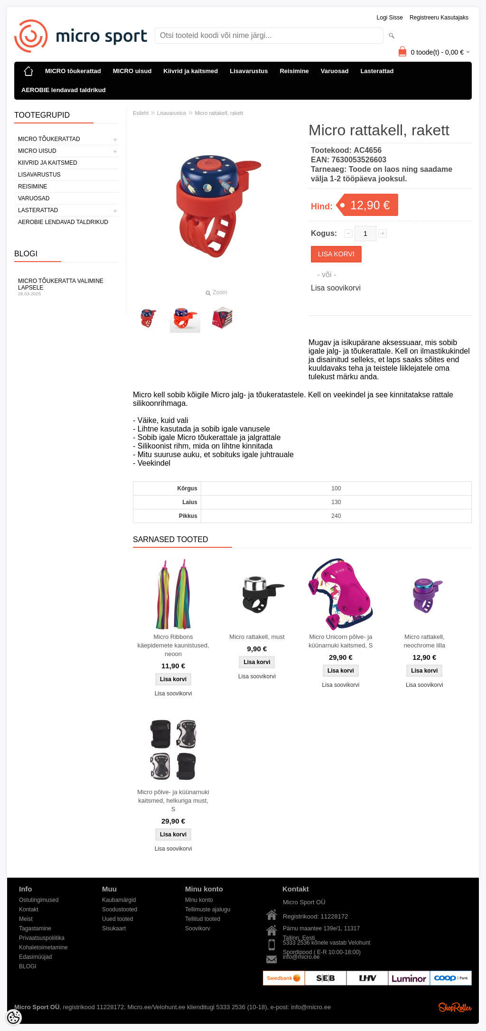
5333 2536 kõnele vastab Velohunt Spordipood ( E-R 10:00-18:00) (326, 943)
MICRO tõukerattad (73, 71)
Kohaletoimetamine (43, 947)
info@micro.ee (301, 957)
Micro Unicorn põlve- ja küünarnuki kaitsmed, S (340, 641)
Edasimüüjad (35, 957)
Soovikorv (197, 928)
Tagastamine (35, 928)
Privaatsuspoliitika (42, 938)
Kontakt (28, 909)
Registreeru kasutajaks (439, 17)
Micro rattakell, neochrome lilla (424, 641)
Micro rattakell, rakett (219, 113)
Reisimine (294, 71)
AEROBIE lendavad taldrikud (63, 90)
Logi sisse (390, 17)
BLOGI (28, 966)
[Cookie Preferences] (13, 1017)
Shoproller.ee (455, 1007)
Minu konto (199, 900)
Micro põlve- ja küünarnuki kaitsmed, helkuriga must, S (173, 800)
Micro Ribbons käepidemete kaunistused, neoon (173, 645)
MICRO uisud (132, 71)
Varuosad (335, 71)
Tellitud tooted (202, 919)
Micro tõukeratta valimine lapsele (66, 287)
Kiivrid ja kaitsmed (190, 71)
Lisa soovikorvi (336, 288)
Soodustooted (119, 909)
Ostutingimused (38, 900)
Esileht (141, 113)
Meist (26, 919)
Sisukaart (114, 928)
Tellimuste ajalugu (207, 909)
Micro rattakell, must (256, 636)
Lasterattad (376, 71)
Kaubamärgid (119, 900)
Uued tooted (117, 919)
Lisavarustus (249, 71)
